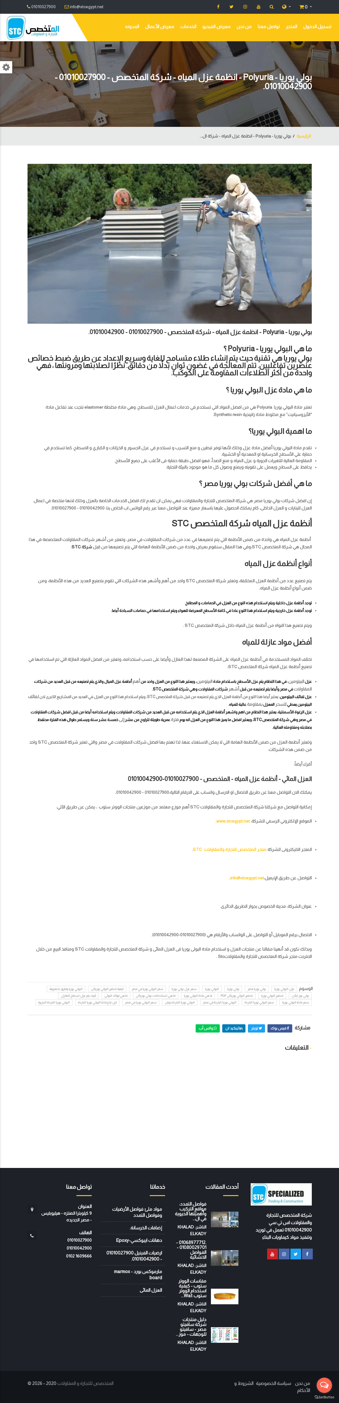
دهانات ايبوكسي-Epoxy (139, 1240)
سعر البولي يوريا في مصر (147, 989)
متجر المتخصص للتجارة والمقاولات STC (229, 849)
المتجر (291, 26)
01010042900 (79, 1248)
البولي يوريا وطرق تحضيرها (66, 989)
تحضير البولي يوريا (272, 995)
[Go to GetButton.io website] (324, 1397)
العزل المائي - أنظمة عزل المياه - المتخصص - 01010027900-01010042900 (220, 778)
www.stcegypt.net (233, 821)
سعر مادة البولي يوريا (295, 1002)
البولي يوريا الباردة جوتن (180, 1002)
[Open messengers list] (324, 1385)
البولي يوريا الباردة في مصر (219, 1002)
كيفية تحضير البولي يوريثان (107, 989)
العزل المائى (151, 1290)
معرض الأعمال (159, 26)
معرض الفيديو (216, 26)
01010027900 (79, 1240)
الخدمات (188, 26)
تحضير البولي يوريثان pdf (236, 995)
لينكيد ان (233, 1028)
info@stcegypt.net (247, 877)
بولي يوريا (233, 989)
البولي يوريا (212, 989)
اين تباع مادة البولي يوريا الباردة (97, 1002)
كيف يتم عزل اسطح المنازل (78, 995)
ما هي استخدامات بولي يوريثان (155, 995)
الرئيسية (304, 136)
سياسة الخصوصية (273, 1383)
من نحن (244, 26)
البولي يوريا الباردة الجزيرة (54, 1002)
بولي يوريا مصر (257, 989)
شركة (86, 546)
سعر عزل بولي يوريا (184, 989)
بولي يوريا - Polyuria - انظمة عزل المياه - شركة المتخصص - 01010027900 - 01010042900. (200, 332)
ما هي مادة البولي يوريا (198, 995)
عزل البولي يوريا (284, 989)
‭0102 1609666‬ (79, 1256)
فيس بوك (280, 1028)
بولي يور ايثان (300, 995)
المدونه (132, 26)
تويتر (256, 1028)
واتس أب (208, 1028)
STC (76, 546)
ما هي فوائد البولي (115, 995)
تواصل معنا (269, 26)
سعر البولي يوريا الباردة (259, 1002)
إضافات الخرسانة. (146, 1227)
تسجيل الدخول (317, 26)
